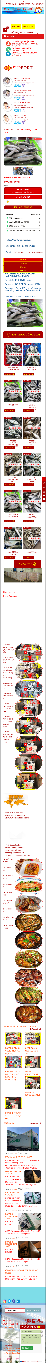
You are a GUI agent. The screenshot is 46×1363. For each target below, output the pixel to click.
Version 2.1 (41, 1361)
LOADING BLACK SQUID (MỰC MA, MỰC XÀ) (12, 1051)
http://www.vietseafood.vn (15, 815)
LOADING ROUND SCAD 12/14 (11, 1216)
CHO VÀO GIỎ (23, 197)
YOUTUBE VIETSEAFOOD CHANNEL (21, 1026)
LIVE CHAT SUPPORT (33, 1327)
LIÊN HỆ (23, 270)
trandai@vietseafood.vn (14, 853)
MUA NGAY (37, 4)
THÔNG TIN (23, 263)
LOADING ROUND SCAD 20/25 (13, 1172)
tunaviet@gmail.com (13, 850)
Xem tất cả (35, 1029)
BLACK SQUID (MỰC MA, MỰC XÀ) (31, 1051)
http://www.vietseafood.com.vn (17, 818)
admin (14, 1154)
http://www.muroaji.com (14, 813)
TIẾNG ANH (11, 4)
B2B (13, 1238)
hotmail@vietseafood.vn (14, 848)
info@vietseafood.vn (21, 252)
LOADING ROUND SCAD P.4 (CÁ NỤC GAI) (13, 1115)
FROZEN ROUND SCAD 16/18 (12, 1194)
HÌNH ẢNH (23, 267)
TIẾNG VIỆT (24, 4)
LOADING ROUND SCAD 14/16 (11, 1244)
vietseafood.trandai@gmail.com (17, 855)
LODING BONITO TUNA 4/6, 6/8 (18, 1157)
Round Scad (13, 130)
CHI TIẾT (23, 259)
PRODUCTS (24, 564)
